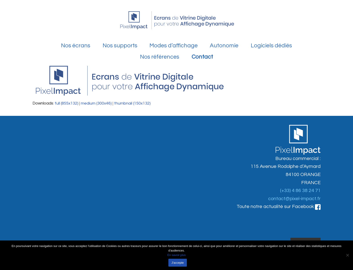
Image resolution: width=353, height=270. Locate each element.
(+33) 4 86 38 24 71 (300, 190)
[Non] (347, 255)
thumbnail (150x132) (132, 103)
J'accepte (178, 262)
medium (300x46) (96, 103)
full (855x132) (66, 103)
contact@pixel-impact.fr (294, 198)
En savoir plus (176, 255)
